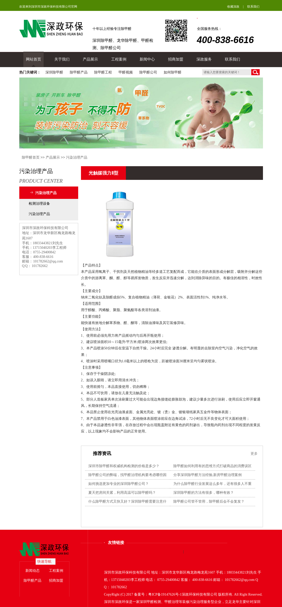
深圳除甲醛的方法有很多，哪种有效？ (203, 493)
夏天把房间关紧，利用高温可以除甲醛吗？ (122, 493)
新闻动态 (32, 571)
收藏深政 (233, 6)
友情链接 (116, 542)
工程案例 (118, 59)
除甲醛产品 (79, 72)
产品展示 (90, 59)
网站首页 (33, 59)
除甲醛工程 (103, 72)
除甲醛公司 (148, 72)
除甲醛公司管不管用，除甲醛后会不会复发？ (208, 501)
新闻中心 (147, 59)
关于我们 (62, 59)
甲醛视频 (126, 72)
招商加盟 (175, 59)
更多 (254, 453)
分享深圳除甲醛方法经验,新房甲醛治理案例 (207, 475)
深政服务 (204, 59)
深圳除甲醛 (54, 72)
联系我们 (253, 6)
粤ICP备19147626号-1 (164, 594)
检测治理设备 (39, 203)
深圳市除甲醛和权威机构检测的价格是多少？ (123, 466)
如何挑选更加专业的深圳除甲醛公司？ (118, 484)
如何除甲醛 (172, 72)
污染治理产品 (76, 157)
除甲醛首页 (31, 157)
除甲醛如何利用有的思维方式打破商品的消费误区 (212, 466)
